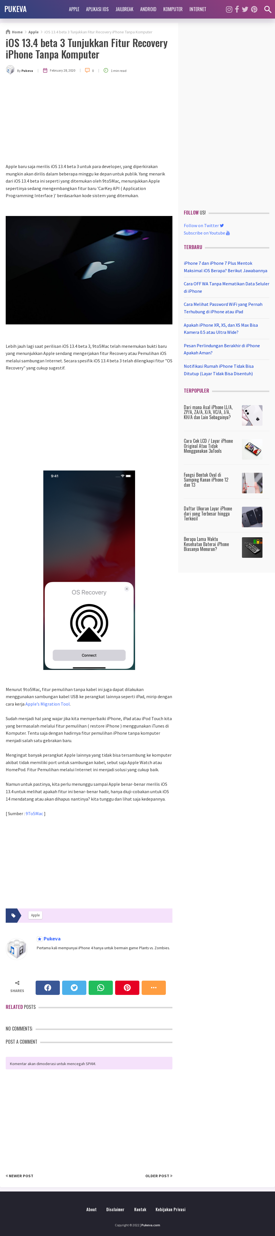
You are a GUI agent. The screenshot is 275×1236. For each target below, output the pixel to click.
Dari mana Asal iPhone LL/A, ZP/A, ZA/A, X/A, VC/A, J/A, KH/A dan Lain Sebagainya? (208, 412)
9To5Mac (34, 813)
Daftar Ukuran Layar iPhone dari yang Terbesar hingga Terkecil (208, 513)
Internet (198, 9)
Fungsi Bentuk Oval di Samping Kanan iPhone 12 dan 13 (206, 479)
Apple (74, 9)
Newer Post (19, 1175)
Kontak (140, 1209)
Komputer (173, 9)
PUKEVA (15, 8)
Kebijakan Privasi (171, 1209)
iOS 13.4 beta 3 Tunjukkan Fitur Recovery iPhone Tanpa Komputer (87, 48)
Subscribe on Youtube (207, 233)
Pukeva (51, 939)
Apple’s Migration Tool (47, 704)
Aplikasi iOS (97, 9)
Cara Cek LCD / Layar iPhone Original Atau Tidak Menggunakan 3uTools (208, 445)
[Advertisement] (89, 120)
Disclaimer (115, 1209)
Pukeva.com (150, 1225)
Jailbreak (124, 9)
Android (148, 9)
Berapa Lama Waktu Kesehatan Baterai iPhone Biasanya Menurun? (206, 544)
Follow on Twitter (204, 225)
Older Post (158, 1175)
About (91, 1209)
